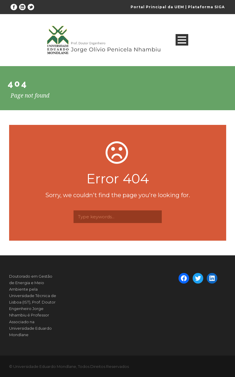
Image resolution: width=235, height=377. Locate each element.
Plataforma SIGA (206, 7)
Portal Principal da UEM (157, 7)
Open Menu (182, 40)
